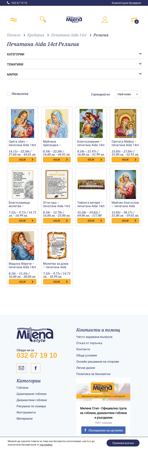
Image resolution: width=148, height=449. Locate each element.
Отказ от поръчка (89, 343)
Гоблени (22, 387)
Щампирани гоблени (31, 394)
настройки (46, 444)
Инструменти (26, 412)
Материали (25, 418)
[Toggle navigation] (13, 19)
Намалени (18, 93)
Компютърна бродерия (126, 2)
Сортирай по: (100, 94)
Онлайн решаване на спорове (97, 361)
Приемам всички (123, 443)
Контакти (83, 349)
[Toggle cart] (134, 19)
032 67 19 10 (17, 2)
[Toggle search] (43, 19)
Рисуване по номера (31, 406)
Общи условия (86, 355)
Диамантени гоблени (32, 400)
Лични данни (85, 368)
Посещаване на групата (103, 430)
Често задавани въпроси (94, 337)
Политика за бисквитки (93, 374)
